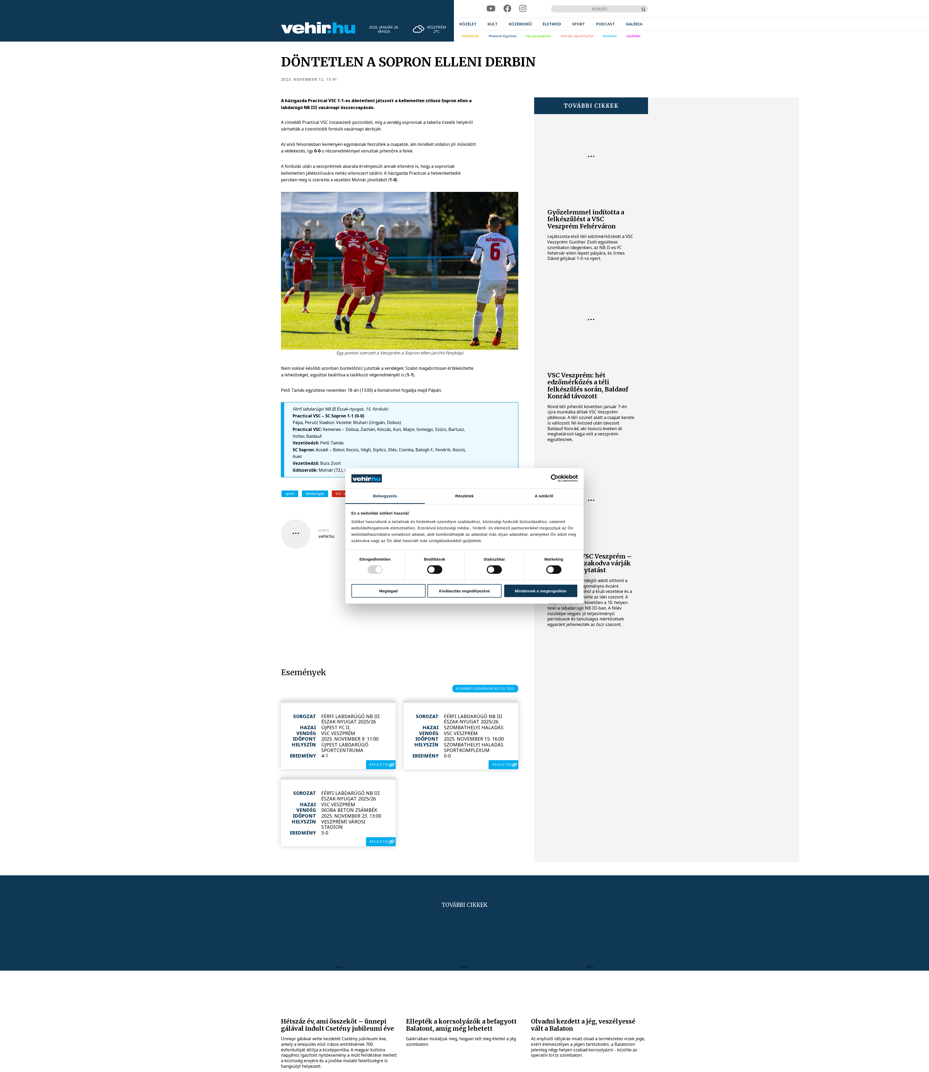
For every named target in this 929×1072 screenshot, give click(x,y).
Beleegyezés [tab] (385, 496)
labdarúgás (315, 493)
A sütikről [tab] (544, 496)
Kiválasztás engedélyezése (464, 590)
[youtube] (490, 8)
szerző (323, 530)
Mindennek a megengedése (540, 590)
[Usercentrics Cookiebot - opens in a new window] (555, 478)
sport (289, 493)
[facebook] (507, 8)
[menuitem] (468, 24)
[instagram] (522, 8)
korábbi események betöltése (485, 688)
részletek (379, 764)
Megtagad (388, 590)
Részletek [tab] (464, 496)
